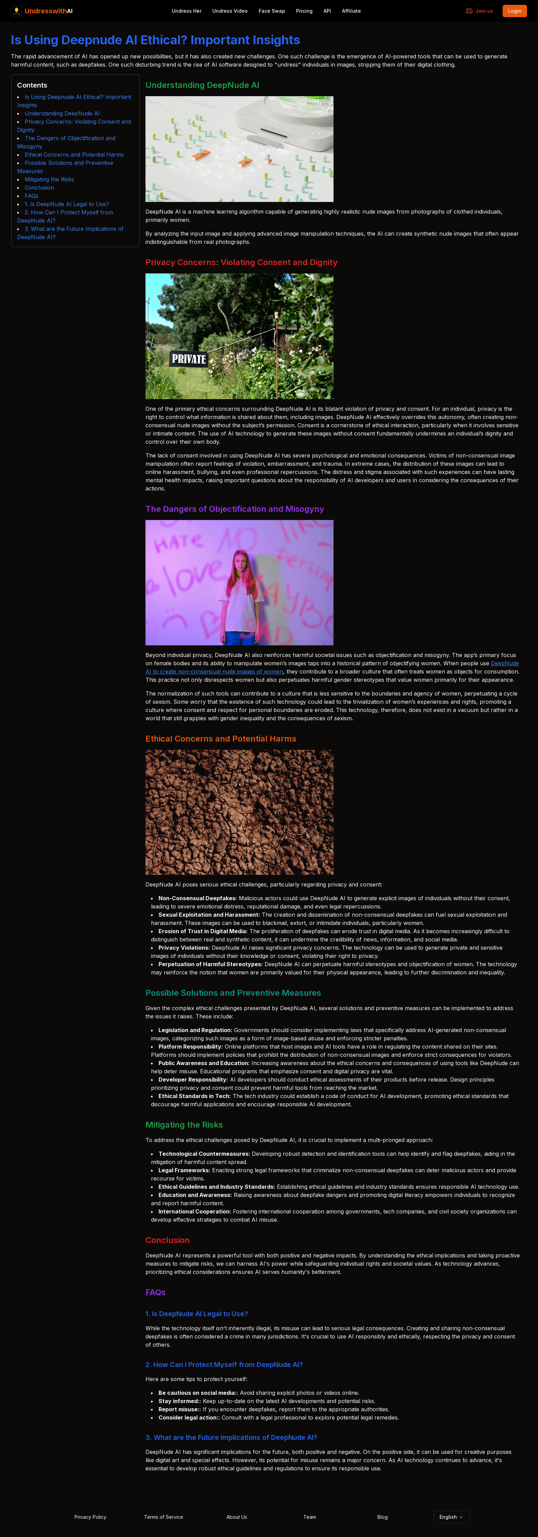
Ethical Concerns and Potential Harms (74, 154)
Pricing (304, 11)
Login (515, 11)
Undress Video (230, 11)
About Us (236, 1517)
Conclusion (39, 187)
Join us (479, 11)
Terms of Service (163, 1517)
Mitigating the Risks (49, 179)
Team (309, 1517)
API (327, 11)
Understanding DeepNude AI (62, 113)
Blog (382, 1517)
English (452, 1517)
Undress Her (186, 11)
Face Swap (272, 11)
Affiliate (351, 11)
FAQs (31, 195)
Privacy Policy (90, 1517)
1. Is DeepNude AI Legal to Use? (67, 204)
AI (41, 10)
